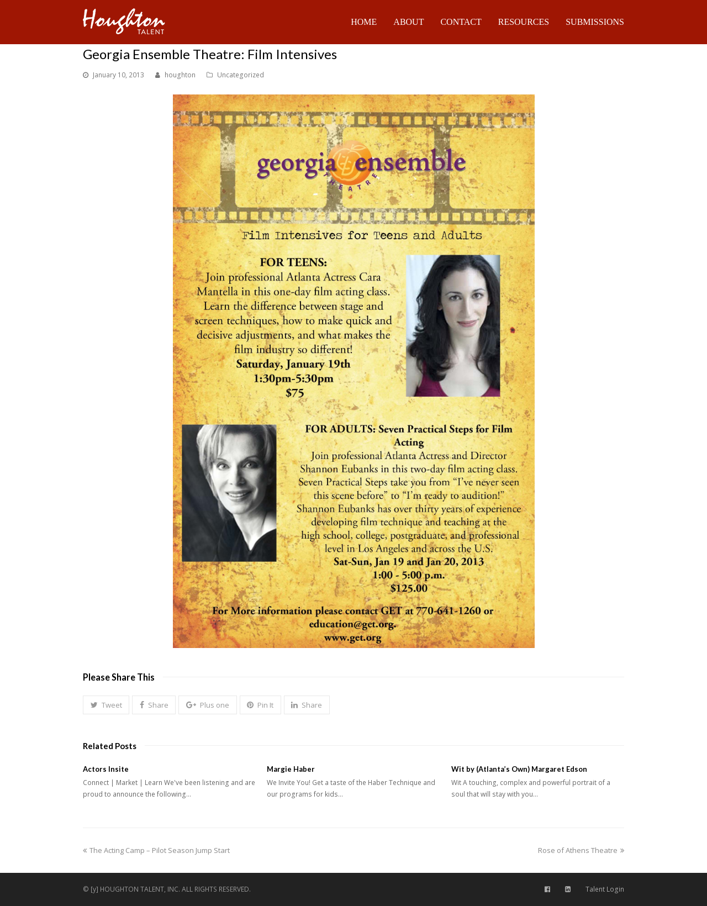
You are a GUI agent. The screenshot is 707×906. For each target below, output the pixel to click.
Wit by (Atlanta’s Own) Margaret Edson (519, 769)
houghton (180, 75)
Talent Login (604, 889)
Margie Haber (291, 769)
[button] (106, 705)
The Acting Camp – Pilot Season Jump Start (156, 850)
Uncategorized (240, 75)
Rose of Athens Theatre (581, 850)
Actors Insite (106, 769)
